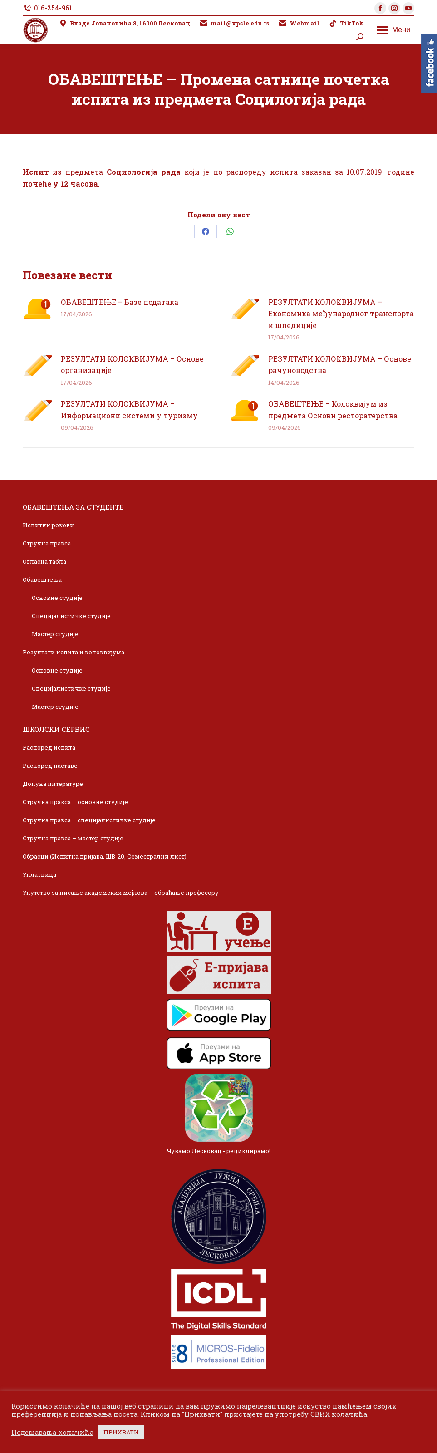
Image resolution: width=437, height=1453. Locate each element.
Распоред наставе (50, 765)
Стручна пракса (47, 543)
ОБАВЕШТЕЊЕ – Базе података (119, 302)
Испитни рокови (48, 525)
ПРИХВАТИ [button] (121, 1432)
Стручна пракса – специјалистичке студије (89, 820)
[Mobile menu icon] (393, 30)
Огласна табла (44, 561)
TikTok (346, 23)
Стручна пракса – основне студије (75, 802)
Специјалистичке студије (71, 616)
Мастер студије (55, 634)
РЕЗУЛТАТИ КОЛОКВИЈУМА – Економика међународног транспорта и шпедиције (341, 313)
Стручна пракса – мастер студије (73, 838)
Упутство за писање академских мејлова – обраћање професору (121, 892)
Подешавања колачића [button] (52, 1432)
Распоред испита (49, 747)
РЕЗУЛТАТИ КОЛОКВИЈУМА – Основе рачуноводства (339, 364)
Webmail (298, 23)
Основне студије (57, 598)
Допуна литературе (53, 784)
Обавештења (42, 579)
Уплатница (39, 874)
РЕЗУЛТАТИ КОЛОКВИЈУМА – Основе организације (132, 364)
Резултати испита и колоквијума (73, 652)
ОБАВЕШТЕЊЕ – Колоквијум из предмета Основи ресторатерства (333, 409)
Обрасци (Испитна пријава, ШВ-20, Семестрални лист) (105, 856)
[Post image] (37, 309)
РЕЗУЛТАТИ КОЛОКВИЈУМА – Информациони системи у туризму (129, 409)
